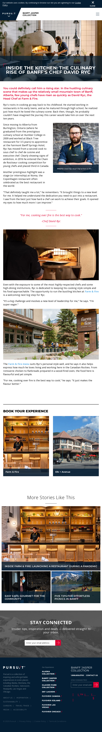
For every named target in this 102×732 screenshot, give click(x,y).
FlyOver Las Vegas (48, 698)
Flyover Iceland (51, 693)
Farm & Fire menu (18, 356)
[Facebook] (72, 687)
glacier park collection (49, 678)
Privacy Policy (25, 713)
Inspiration (22, 690)
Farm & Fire (92, 283)
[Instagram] (86, 687)
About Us (8, 690)
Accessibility (20, 702)
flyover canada (51, 688)
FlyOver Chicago (51, 704)
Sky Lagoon (48, 684)
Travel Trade (22, 698)
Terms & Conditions (57, 713)
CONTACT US (92, 667)
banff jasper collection (49, 671)
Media (6, 702)
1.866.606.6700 (77, 667)
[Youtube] (93, 687)
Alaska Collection (48, 665)
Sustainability (10, 694)
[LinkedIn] (72, 692)
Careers (7, 698)
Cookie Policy (40, 713)
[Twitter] (79, 687)
